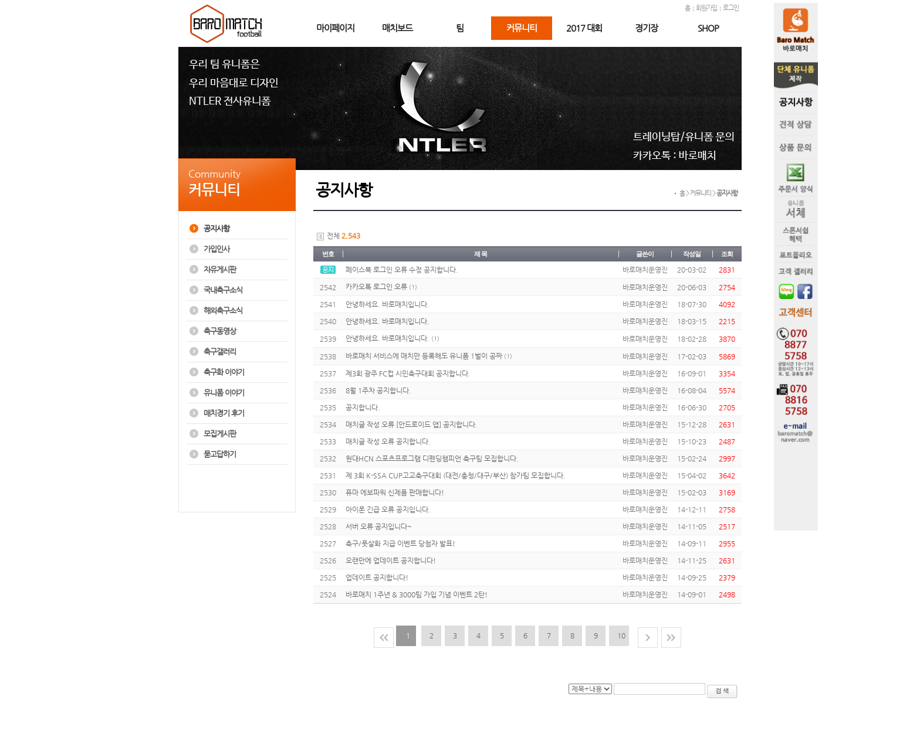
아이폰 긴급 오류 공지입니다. (388, 509)
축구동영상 (220, 331)
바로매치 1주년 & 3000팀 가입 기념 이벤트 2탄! (417, 594)
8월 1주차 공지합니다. (378, 390)
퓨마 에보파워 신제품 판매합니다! (395, 492)
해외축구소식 (223, 310)
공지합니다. (363, 407)
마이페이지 (335, 28)
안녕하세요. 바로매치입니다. (387, 304)
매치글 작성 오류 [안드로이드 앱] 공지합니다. (412, 424)
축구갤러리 (220, 351)
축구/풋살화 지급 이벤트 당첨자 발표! (400, 543)
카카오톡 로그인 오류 (376, 287)
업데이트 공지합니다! (377, 577)
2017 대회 (584, 28)
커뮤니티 (521, 28)
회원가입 (706, 8)
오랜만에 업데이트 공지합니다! (391, 560)
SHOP (708, 28)
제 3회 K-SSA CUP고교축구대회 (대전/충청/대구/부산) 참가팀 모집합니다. (456, 475)
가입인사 (216, 248)
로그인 (731, 8)
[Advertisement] (235, 494)
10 (621, 635)
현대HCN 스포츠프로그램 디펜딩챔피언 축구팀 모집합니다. (432, 458)
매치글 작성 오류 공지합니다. (388, 441)
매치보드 (397, 28)
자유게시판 (220, 269)
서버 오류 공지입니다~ (379, 526)
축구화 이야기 (224, 372)
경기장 (646, 28)
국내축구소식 (223, 290)
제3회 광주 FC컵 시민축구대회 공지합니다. (408, 373)
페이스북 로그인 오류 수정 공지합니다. (402, 270)
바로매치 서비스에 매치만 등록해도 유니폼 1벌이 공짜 (424, 356)
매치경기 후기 (224, 413)
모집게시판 (220, 433)
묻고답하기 (220, 454)
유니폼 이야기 (224, 392)
